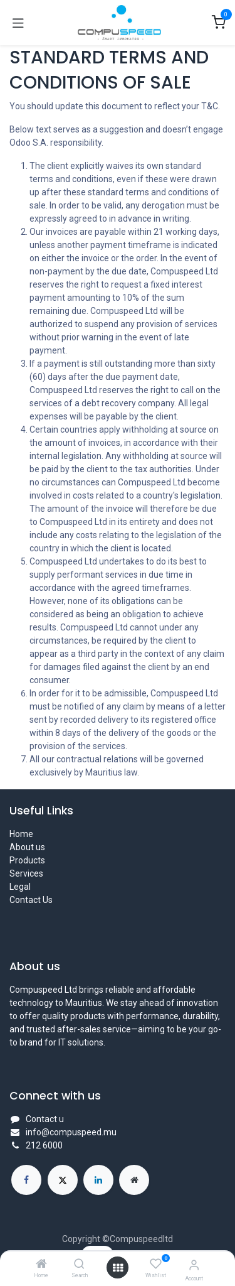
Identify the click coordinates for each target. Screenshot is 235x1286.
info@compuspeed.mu (71, 1132)
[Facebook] (26, 1180)
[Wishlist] (156, 1264)
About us (27, 847)
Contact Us (31, 900)
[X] (63, 1180)
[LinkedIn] (98, 1180)
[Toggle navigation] (18, 23)
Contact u (45, 1119)
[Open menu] (118, 1267)
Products (27, 860)
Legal (20, 887)
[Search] (79, 1265)
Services (26, 873)
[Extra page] (134, 1180)
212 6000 (44, 1145)
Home (21, 834)
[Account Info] (194, 1265)
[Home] (41, 1265)
